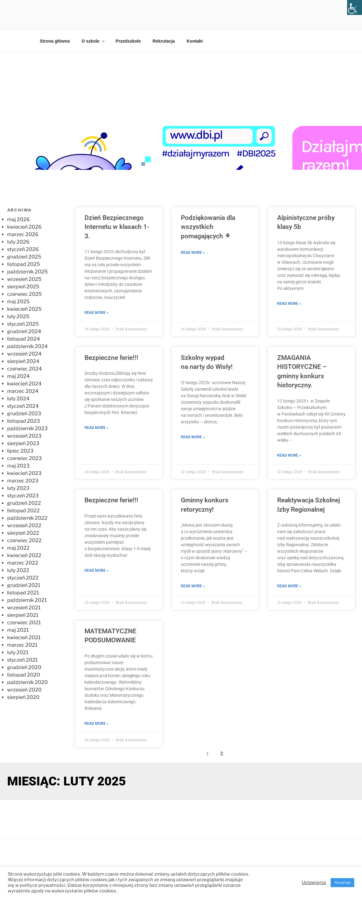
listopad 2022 (23, 511)
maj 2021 (18, 630)
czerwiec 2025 (24, 294)
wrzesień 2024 (24, 354)
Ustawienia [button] (314, 882)
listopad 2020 (23, 675)
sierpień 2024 (23, 361)
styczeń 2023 (23, 496)
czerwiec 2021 (24, 623)
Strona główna (55, 41)
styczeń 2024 (23, 406)
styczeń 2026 (23, 249)
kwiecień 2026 (24, 227)
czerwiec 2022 (24, 540)
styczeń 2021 (22, 660)
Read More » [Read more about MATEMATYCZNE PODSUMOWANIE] (96, 723)
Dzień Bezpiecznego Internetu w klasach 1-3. (117, 227)
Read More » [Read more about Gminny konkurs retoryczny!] (193, 586)
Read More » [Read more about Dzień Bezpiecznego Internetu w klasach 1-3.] (96, 312)
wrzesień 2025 (24, 279)
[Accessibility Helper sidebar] (354, 7)
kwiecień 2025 (24, 309)
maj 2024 (18, 376)
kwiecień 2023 (24, 473)
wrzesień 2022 (24, 525)
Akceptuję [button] (342, 882)
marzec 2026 (23, 234)
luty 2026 (18, 242)
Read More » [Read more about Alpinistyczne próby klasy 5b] (289, 303)
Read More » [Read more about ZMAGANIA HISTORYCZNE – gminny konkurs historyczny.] (289, 455)
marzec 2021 (22, 645)
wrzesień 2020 (24, 690)
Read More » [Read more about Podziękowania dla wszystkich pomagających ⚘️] (193, 252)
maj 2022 (18, 548)
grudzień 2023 (24, 413)
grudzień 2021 (23, 585)
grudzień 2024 (24, 331)
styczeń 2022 (23, 578)
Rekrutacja (164, 41)
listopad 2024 (23, 339)
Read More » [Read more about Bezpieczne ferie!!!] (96, 428)
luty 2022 (18, 570)
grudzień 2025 (24, 257)
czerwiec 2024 (24, 369)
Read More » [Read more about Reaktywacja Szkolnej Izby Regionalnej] (289, 586)
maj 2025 (18, 302)
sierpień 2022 (23, 533)
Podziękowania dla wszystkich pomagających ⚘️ (208, 227)
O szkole (93, 41)
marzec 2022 (22, 563)
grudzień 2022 (24, 503)
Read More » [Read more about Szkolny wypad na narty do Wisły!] (193, 437)
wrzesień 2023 (24, 436)
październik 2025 (27, 272)
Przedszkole (128, 41)
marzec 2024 (22, 391)
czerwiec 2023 (24, 458)
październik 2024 (27, 346)
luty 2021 (17, 652)
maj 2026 (18, 219)
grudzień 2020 (24, 667)
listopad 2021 (23, 593)
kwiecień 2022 (24, 555)
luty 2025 (18, 316)
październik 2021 (27, 600)
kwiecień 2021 (23, 637)
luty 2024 (18, 399)
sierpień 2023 (23, 443)
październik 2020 (27, 682)
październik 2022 (27, 518)
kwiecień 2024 (24, 384)
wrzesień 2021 (23, 608)
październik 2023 (27, 428)
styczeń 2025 (23, 324)
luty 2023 (18, 488)
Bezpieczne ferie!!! (111, 357)
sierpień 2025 (23, 287)
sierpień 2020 (23, 697)
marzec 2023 (22, 481)
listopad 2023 (23, 421)
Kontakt (195, 41)
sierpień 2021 (22, 615)
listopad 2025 (23, 264)
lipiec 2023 (20, 451)
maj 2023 (18, 466)
